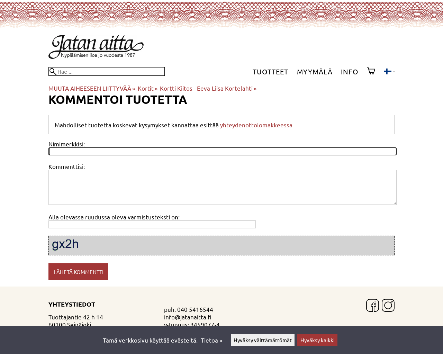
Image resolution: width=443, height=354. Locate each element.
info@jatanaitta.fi (187, 316)
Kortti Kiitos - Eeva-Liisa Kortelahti (208, 88)
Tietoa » (211, 340)
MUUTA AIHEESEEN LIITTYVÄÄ (91, 88)
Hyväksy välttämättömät (263, 340)
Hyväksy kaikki (317, 340)
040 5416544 (195, 309)
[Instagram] (388, 306)
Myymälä (315, 71)
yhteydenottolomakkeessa (256, 124)
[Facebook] (372, 306)
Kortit (147, 88)
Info (350, 71)
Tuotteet (270, 71)
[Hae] (106, 71)
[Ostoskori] (371, 71)
